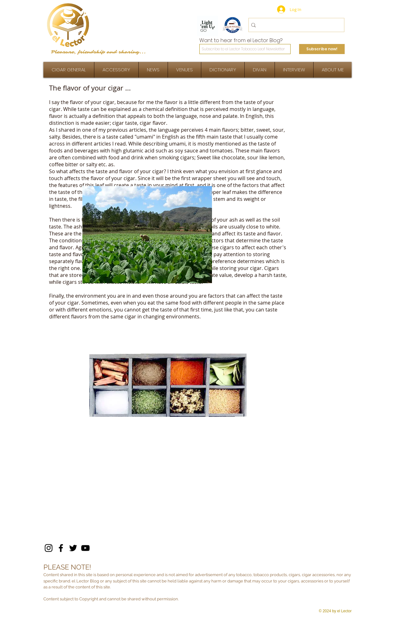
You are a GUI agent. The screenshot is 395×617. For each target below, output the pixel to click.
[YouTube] (85, 548)
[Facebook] (61, 548)
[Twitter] (73, 548)
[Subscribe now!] (322, 49)
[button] (294, 70)
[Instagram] (48, 548)
